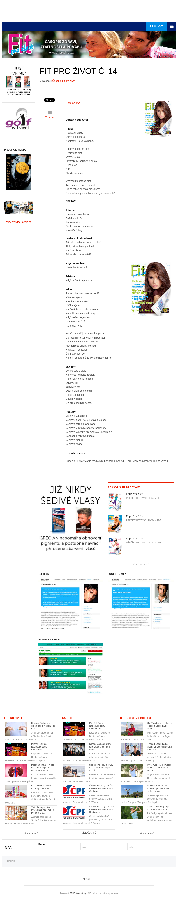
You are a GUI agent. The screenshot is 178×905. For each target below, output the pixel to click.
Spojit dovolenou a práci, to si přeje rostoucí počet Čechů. (101, 768)
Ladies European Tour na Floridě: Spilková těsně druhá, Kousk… (159, 789)
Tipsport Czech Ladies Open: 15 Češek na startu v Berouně (159, 747)
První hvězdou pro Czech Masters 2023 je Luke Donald (159, 768)
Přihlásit (156, 26)
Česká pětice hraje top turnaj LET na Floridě (157, 808)
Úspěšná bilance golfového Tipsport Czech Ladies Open (160, 726)
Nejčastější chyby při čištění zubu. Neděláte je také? (43, 726)
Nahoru (12, 861)
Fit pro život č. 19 (134, 516)
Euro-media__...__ (24, 10)
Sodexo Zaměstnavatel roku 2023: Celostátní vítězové (100, 747)
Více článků (31, 833)
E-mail (49, 117)
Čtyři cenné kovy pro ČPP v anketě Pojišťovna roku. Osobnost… (101, 789)
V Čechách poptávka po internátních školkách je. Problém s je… (42, 810)
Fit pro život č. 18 (134, 538)
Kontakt (86, 878)
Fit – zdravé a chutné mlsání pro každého (41, 787)
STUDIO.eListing (78, 893)
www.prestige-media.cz (19, 222)
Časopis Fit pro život (63, 80)
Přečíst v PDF (73, 102)
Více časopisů (140, 564)
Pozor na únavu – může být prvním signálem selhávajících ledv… (42, 768)
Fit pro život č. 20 (134, 494)
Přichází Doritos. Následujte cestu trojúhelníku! (39, 747)
